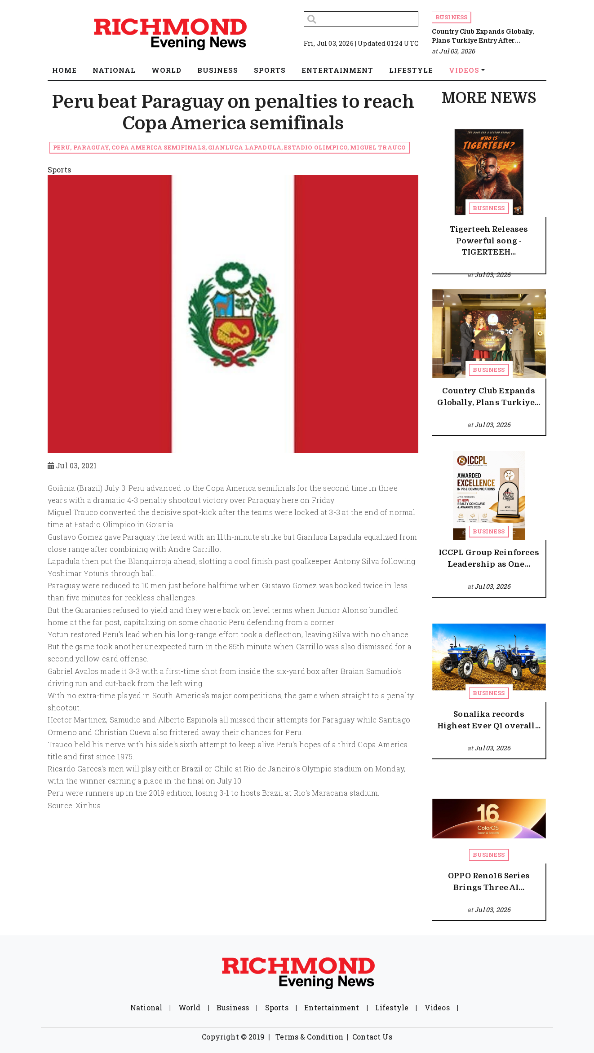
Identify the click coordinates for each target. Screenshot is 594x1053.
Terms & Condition (309, 1036)
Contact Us (372, 1036)
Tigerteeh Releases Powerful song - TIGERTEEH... (489, 240)
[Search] (361, 19)
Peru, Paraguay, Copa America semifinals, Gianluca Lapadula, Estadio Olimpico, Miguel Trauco (229, 147)
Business (451, 17)
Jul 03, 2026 (457, 51)
